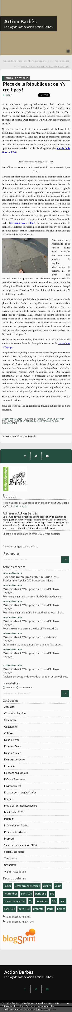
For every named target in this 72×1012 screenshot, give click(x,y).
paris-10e (24, 908)
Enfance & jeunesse (14, 779)
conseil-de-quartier (14, 901)
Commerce (10, 719)
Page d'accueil (62, 61)
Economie (9, 766)
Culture (8, 733)
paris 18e (40, 893)
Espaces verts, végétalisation (20, 792)
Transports (10, 858)
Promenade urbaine (15, 832)
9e (30, 901)
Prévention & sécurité (16, 825)
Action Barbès (20, 21)
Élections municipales (16, 772)
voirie (58, 885)
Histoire (8, 799)
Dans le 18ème (12, 752)
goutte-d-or (10, 893)
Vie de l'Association (15, 871)
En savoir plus (43, 1009)
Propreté (9, 838)
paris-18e (9, 908)
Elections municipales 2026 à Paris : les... (31, 577)
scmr (62, 901)
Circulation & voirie (15, 713)
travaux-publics (51, 421)
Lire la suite (20, 506)
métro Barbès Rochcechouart (20, 805)
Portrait (8, 818)
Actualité (9, 706)
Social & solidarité (14, 851)
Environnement (12, 785)
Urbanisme (10, 864)
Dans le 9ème (11, 739)
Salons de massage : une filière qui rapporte (25, 61)
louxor (7, 885)
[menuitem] (28, 61)
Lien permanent (12, 419)
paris (10, 421)
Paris (50, 908)
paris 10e (26, 893)
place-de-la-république (25, 421)
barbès (61, 908)
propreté (38, 908)
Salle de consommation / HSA (20, 845)
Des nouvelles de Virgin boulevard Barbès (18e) (45, 66)
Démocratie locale (14, 759)
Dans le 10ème (12, 746)
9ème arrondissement (27, 885)
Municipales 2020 (14, 812)
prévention (42, 901)
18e (52, 893)
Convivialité (10, 726)
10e (54, 901)
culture (47, 885)
